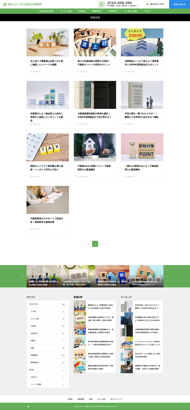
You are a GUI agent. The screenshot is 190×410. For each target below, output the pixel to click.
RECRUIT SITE (157, 4)
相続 (90, 399)
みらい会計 (101, 399)
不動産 (70, 399)
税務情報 (80, 399)
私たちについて (117, 399)
